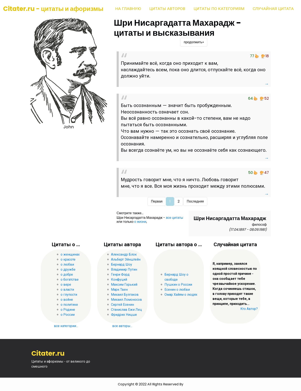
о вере (66, 285)
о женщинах (70, 254)
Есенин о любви (177, 290)
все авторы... (122, 326)
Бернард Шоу (121, 264)
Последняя (195, 201)
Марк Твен (119, 290)
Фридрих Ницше (124, 315)
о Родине (68, 310)
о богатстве (70, 279)
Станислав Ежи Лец (126, 310)
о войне (67, 300)
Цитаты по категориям (219, 8)
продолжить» (194, 42)
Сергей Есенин (122, 305)
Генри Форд (120, 274)
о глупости (69, 295)
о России (68, 315)
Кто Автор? (249, 309)
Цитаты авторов (167, 8)
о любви (67, 264)
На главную (128, 8)
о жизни (140, 221)
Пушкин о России (178, 285)
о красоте (68, 259)
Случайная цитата (273, 8)
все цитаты (174, 217)
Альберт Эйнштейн (125, 259)
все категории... (66, 326)
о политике (69, 305)
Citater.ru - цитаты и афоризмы (53, 8)
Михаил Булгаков (125, 295)
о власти (67, 290)
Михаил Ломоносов (126, 300)
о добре (67, 274)
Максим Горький (124, 285)
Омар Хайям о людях (181, 295)
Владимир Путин (124, 269)
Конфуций (119, 279)
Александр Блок (124, 254)
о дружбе (68, 269)
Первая (156, 201)
